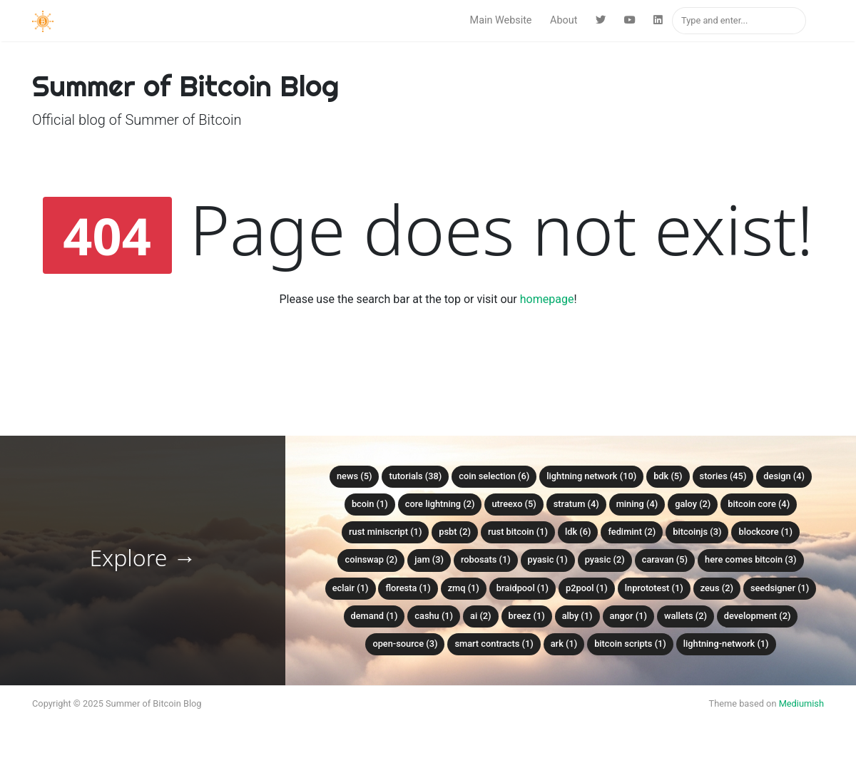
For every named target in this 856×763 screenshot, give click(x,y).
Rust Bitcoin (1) (518, 531)
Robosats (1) (486, 559)
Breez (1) (527, 615)
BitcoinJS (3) (697, 531)
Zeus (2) (716, 588)
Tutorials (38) (415, 476)
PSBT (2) (455, 531)
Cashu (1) (433, 615)
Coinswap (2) (371, 559)
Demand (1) (374, 615)
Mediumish (801, 703)
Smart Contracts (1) (493, 643)
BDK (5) (667, 476)
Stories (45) (723, 476)
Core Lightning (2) (440, 503)
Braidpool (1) (522, 588)
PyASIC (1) (548, 559)
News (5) (354, 476)
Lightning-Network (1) (726, 643)
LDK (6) (578, 531)
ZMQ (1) (463, 588)
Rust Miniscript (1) (385, 531)
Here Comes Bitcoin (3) (751, 559)
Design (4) (784, 476)
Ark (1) (564, 643)
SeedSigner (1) (779, 588)
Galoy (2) (692, 503)
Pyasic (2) (605, 559)
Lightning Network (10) (591, 476)
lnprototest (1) (654, 588)
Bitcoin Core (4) (759, 503)
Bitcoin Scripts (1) (630, 643)
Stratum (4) (576, 503)
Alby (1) (577, 615)
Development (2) (757, 615)
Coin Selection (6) (494, 476)
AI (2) (480, 615)
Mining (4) (637, 503)
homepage (547, 299)
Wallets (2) (685, 615)
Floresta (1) (407, 588)
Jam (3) (429, 559)
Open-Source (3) (404, 643)
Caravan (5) (665, 559)
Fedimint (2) (632, 531)
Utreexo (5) (513, 503)
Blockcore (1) (765, 531)
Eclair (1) (350, 588)
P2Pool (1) (587, 588)
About (563, 20)
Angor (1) (628, 615)
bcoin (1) (370, 503)
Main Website (501, 20)
